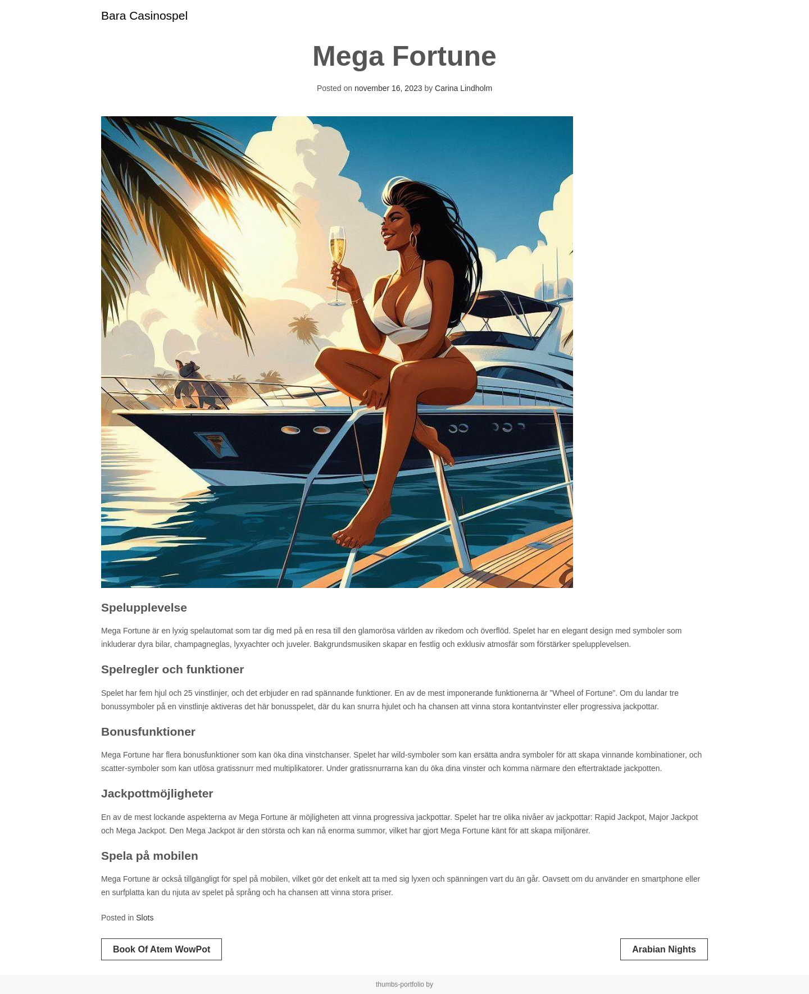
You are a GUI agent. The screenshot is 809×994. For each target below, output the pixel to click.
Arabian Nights (664, 949)
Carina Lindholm (463, 88)
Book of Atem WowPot (161, 949)
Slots (144, 917)
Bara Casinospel (144, 15)
